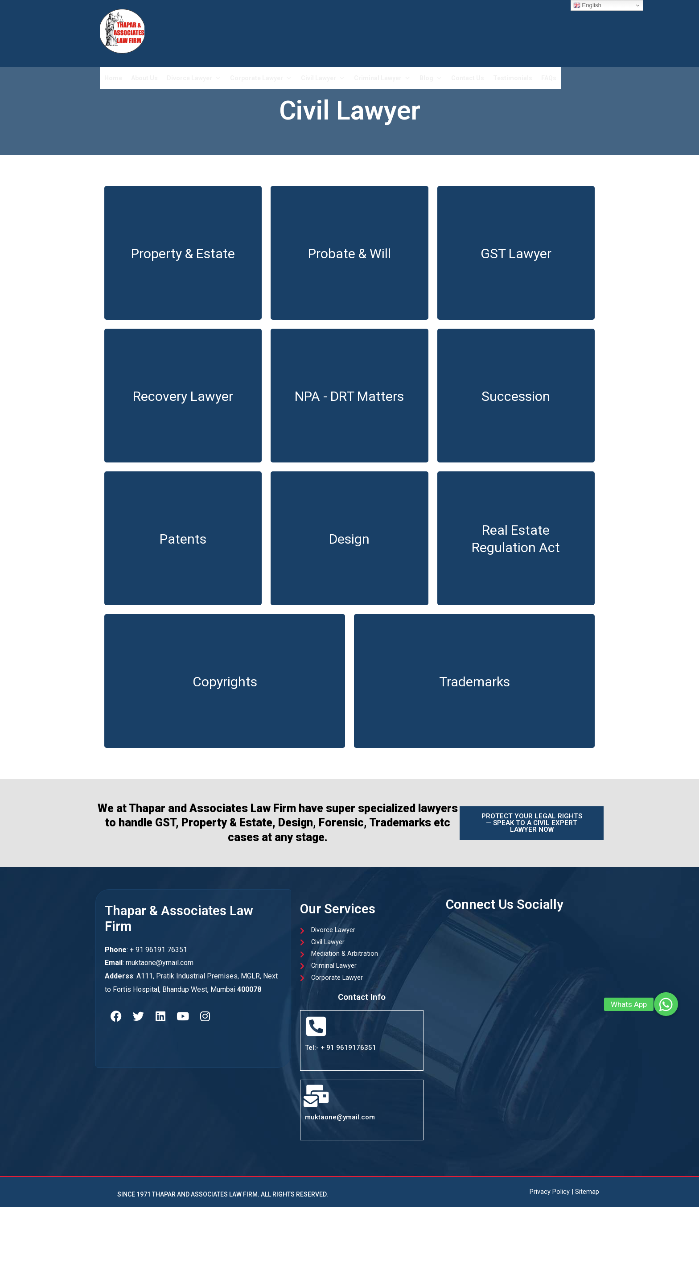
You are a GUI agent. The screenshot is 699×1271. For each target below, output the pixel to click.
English (587, 5)
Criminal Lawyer (382, 78)
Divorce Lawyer (194, 78)
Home (113, 78)
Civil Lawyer (323, 78)
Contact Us (467, 78)
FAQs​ (548, 78)
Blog (430, 78)
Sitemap (587, 1194)
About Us (144, 78)
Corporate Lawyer (261, 78)
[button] (665, 1004)
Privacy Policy (550, 1194)
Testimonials (512, 78)
